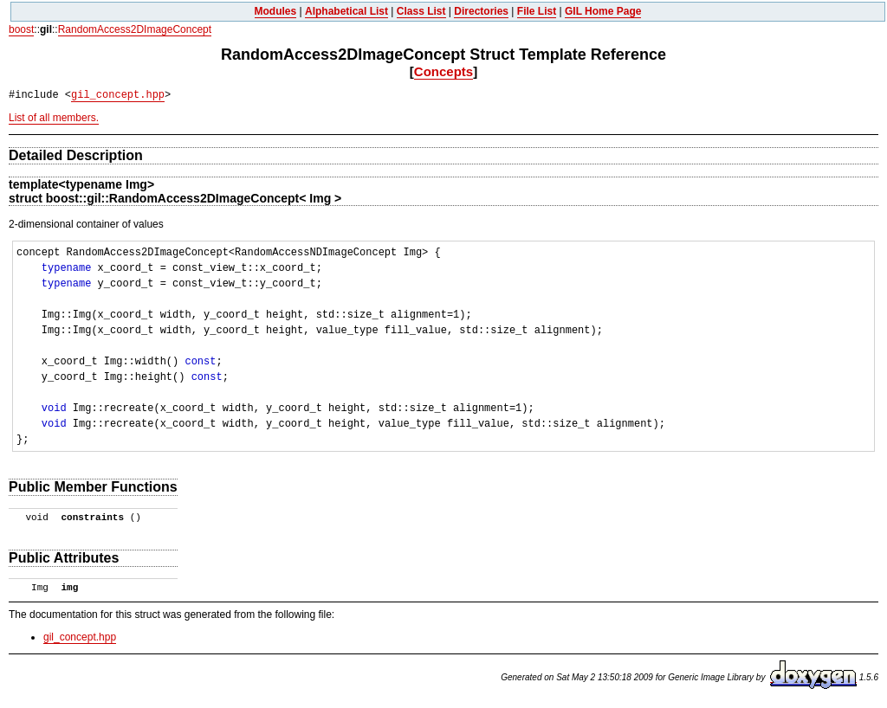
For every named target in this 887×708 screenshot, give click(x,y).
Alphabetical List (346, 11)
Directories (481, 11)
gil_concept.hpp (118, 95)
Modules (276, 11)
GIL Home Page (603, 11)
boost (21, 29)
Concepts (443, 71)
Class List (421, 11)
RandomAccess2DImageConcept (134, 29)
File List (536, 11)
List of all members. (54, 118)
